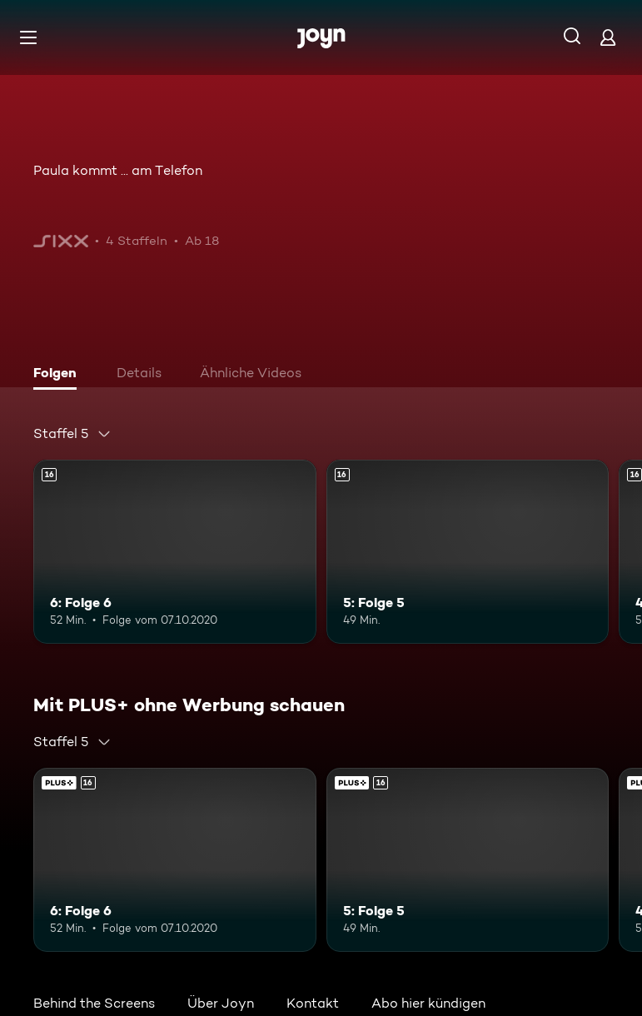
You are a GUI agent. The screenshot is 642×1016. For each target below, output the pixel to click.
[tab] (59, 375)
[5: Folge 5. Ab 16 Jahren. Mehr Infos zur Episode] (468, 552)
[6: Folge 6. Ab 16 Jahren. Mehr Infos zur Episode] (174, 552)
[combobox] (72, 434)
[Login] (608, 37)
